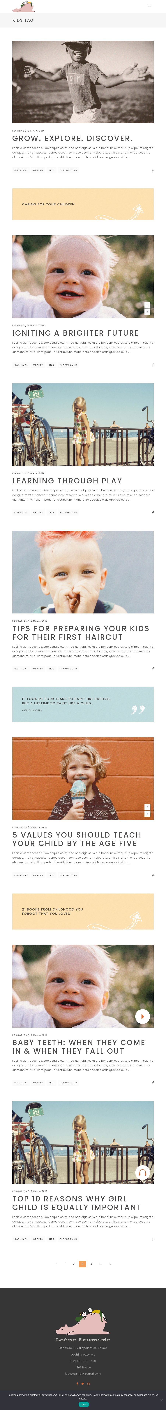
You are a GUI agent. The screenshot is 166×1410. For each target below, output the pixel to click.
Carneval (21, 170)
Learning (18, 130)
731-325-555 (83, 1367)
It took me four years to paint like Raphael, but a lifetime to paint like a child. (67, 700)
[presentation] (147, 305)
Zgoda (83, 1404)
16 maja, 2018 (36, 130)
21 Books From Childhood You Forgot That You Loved (52, 911)
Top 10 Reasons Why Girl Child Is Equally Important (77, 1203)
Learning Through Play (67, 481)
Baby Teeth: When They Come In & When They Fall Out (79, 1046)
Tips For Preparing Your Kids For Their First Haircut (81, 632)
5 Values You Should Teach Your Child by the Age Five (77, 839)
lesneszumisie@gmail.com (83, 1373)
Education (19, 620)
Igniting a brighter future (75, 333)
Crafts (38, 170)
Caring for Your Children (48, 204)
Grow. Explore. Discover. (72, 138)
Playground (68, 170)
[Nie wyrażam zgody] (161, 1400)
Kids (51, 170)
